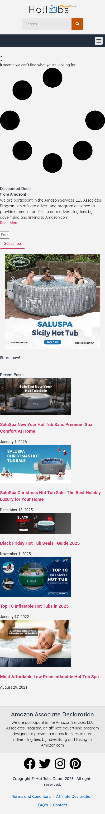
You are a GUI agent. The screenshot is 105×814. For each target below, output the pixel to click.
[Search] (77, 24)
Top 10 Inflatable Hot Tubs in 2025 (34, 606)
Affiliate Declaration (74, 796)
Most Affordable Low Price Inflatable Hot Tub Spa (49, 676)
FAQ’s (43, 805)
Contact (60, 805)
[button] (99, 41)
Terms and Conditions (31, 796)
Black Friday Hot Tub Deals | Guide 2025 (40, 543)
